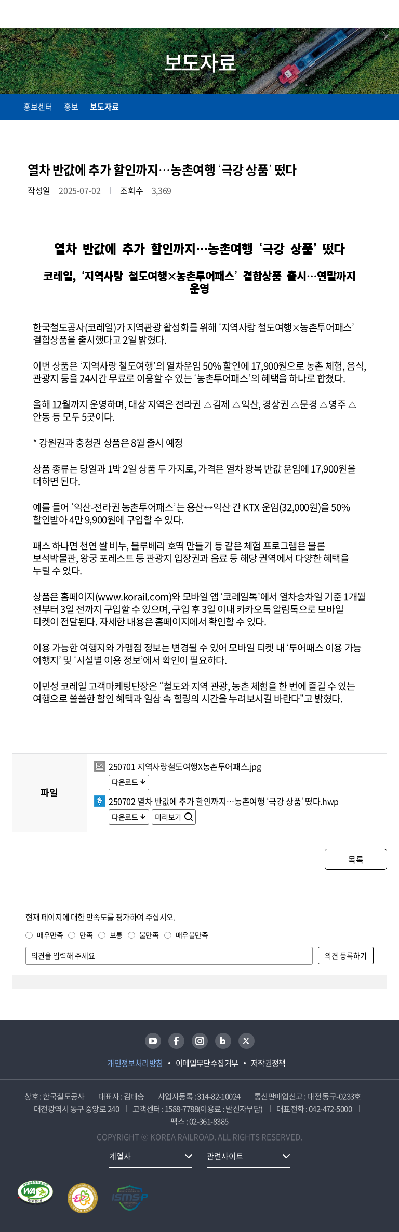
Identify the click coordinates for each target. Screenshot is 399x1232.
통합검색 (359, 16)
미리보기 (168, 816)
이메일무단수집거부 (207, 1063)
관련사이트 (225, 1156)
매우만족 (50, 934)
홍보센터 (37, 106)
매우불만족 (192, 934)
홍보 (71, 106)
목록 (355, 859)
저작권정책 (268, 1063)
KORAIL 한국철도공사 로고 (52, 14)
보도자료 (104, 106)
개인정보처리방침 (135, 1063)
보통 (116, 934)
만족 (85, 934)
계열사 (120, 1156)
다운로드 (125, 782)
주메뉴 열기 (381, 15)
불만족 (149, 934)
